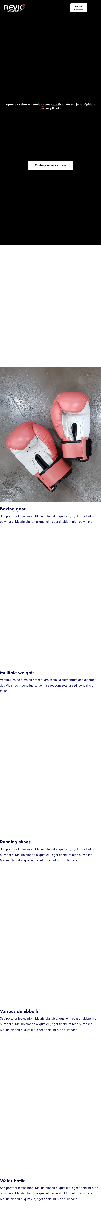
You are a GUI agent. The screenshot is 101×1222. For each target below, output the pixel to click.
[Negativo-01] (15, 5)
